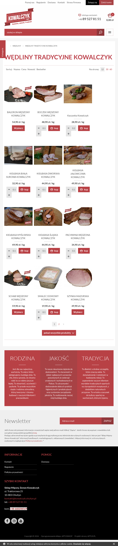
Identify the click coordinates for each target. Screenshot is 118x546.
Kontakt (61, 2)
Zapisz (107, 422)
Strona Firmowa (74, 2)
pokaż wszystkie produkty (57, 334)
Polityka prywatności (13, 474)
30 (107, 69)
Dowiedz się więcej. (82, 544)
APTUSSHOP (67, 537)
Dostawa (52, 2)
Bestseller (41, 69)
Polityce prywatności (34, 442)
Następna (63, 325)
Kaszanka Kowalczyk (95, 116)
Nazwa (17, 69)
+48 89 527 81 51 (17, 503)
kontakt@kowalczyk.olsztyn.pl (20, 499)
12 (102, 69)
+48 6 (13, 510)
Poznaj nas (29, 2)
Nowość (31, 69)
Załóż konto (106, 2)
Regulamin (41, 2)
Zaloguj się (92, 2)
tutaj (35, 434)
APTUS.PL (91, 537)
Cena (23, 69)
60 (111, 69)
